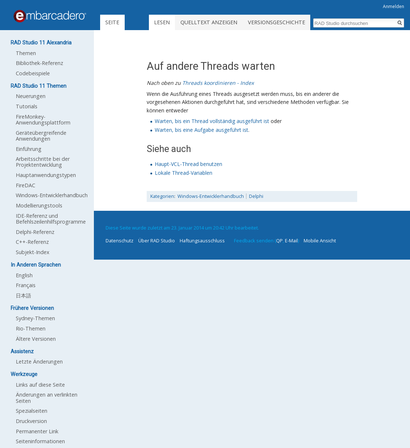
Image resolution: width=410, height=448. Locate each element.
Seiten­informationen (40, 441)
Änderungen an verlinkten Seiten (46, 397)
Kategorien (162, 196)
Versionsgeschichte (276, 22)
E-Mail (291, 240)
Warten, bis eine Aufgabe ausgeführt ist (201, 129)
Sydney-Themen (35, 318)
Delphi (256, 196)
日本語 (23, 295)
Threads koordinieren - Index (218, 82)
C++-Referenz (32, 241)
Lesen (162, 22)
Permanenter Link (37, 431)
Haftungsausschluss (202, 240)
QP (279, 240)
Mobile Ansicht (320, 240)
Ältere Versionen (36, 338)
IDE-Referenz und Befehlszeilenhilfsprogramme (51, 218)
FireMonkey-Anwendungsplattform (43, 119)
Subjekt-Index (33, 252)
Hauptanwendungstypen (46, 174)
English (24, 275)
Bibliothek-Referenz (39, 62)
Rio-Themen (30, 328)
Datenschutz (119, 240)
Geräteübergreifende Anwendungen (41, 135)
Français (26, 285)
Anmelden (393, 6)
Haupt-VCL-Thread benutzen (188, 163)
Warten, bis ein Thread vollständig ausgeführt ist (212, 121)
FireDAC (25, 185)
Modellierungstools (39, 205)
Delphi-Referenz (35, 231)
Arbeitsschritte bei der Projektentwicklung (43, 161)
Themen (26, 53)
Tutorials (26, 106)
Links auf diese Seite (40, 384)
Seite (112, 22)
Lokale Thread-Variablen (183, 172)
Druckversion (31, 421)
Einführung (28, 148)
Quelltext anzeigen (208, 22)
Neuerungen (30, 96)
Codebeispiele (33, 73)
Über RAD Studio (156, 240)
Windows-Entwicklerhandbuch (210, 196)
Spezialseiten (31, 410)
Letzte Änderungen (39, 361)
